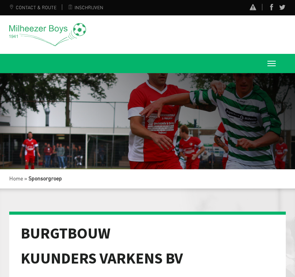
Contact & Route (32, 7)
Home (16, 179)
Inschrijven (85, 7)
